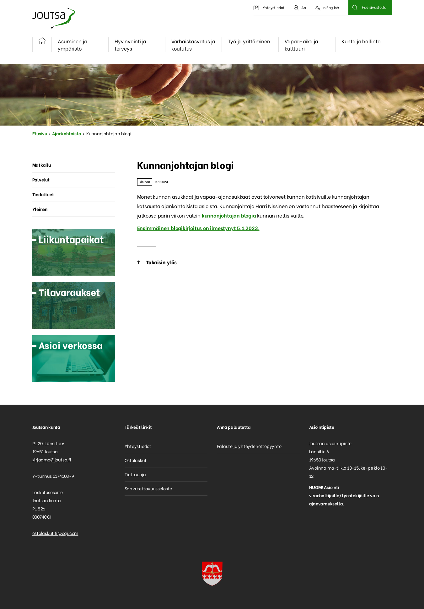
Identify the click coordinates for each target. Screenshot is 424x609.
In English (327, 7)
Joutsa (53, 18)
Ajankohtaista (66, 133)
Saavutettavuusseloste (148, 488)
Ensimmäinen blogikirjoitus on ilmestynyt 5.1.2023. (198, 227)
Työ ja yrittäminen (249, 41)
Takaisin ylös (161, 262)
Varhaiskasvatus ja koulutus (193, 44)
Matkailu (41, 164)
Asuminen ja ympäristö (72, 44)
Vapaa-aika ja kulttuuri (301, 44)
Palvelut (41, 179)
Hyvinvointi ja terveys (130, 44)
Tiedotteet (43, 194)
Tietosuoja (135, 474)
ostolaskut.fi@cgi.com (55, 533)
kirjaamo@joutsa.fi (51, 459)
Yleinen (144, 181)
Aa (300, 7)
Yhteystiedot (269, 7)
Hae (355, 7)
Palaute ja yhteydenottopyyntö (249, 446)
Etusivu (39, 133)
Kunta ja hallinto (361, 41)
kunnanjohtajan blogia (229, 215)
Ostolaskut (136, 460)
